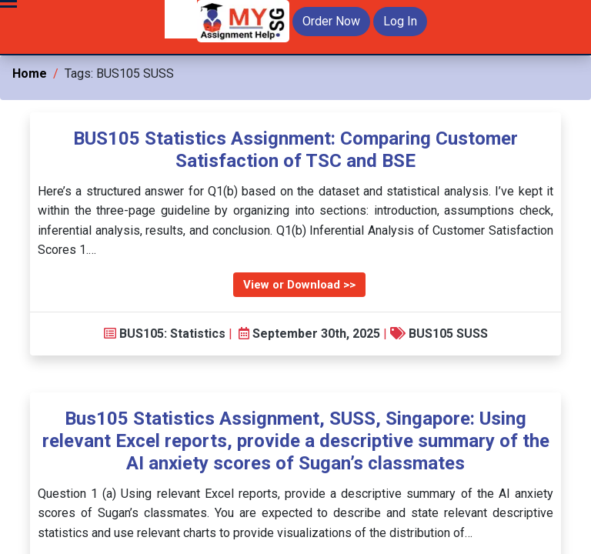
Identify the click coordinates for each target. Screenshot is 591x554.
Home (29, 73)
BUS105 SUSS (448, 333)
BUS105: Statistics (172, 333)
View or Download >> (299, 285)
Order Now (331, 21)
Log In (400, 21)
